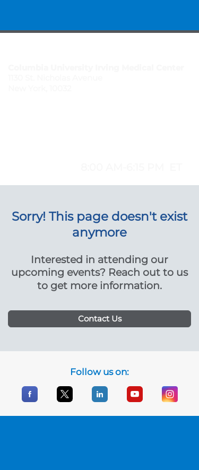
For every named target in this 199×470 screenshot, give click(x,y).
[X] (65, 400)
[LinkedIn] (100, 400)
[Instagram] (170, 400)
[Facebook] (30, 400)
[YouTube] (135, 400)
